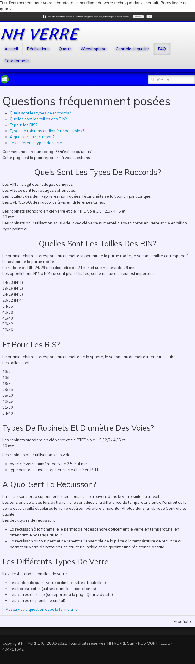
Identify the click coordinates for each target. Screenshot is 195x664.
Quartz (65, 48)
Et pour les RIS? (23, 124)
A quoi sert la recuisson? (32, 136)
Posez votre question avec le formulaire (42, 609)
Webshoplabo (93, 48)
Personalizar (138, 16)
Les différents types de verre (36, 142)
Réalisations (38, 48)
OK (149, 16)
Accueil (11, 48)
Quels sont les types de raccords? (40, 113)
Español (183, 621)
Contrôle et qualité (132, 48)
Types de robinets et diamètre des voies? (47, 130)
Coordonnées (17, 60)
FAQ (162, 48)
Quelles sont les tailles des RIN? (38, 119)
